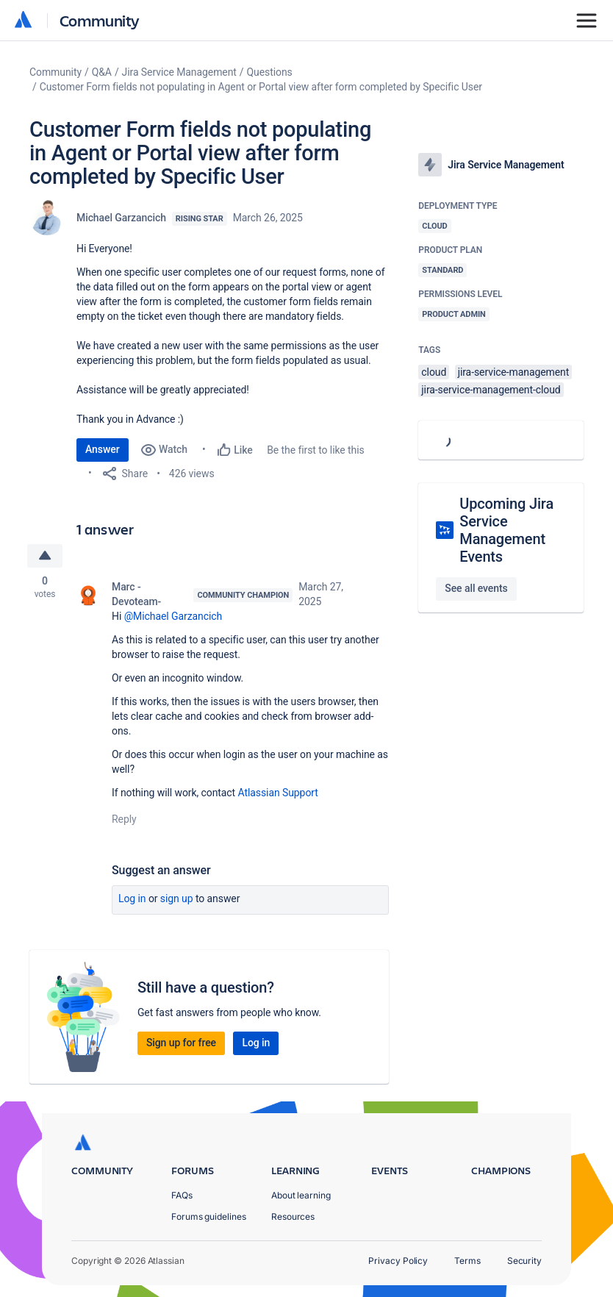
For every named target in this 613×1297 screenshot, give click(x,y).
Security (524, 1260)
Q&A (102, 72)
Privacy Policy (398, 1260)
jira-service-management (514, 372)
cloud (433, 372)
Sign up (176, 898)
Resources (293, 1216)
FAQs (182, 1195)
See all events (476, 588)
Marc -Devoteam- (136, 594)
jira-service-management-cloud (490, 390)
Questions (270, 72)
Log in (132, 898)
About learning (301, 1195)
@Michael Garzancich (173, 616)
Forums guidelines (208, 1216)
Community (100, 20)
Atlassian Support (278, 792)
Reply (124, 819)
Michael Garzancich (121, 218)
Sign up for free (181, 1042)
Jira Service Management (179, 72)
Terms (467, 1260)
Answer (102, 449)
